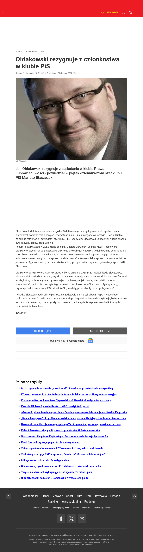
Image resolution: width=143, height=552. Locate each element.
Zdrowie (58, 496)
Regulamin (86, 507)
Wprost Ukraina (71, 501)
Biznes (45, 496)
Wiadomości (30, 496)
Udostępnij (45, 331)
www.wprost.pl (75, 544)
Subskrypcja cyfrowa (60, 507)
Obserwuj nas (67, 340)
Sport (69, 496)
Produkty (89, 501)
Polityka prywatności (102, 507)
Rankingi (53, 501)
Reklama (75, 507)
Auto (79, 496)
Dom (89, 496)
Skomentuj (103, 331)
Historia (115, 496)
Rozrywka (101, 496)
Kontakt (45, 507)
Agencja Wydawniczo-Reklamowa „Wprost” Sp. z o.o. (66, 535)
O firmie (36, 507)
